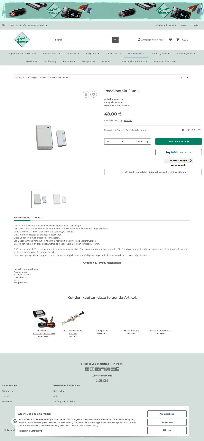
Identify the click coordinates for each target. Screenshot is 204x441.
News (183, 25)
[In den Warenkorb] (4, 87)
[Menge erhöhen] (147, 141)
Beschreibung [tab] (22, 217)
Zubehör (119, 102)
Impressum (25, 432)
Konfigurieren (165, 423)
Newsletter (7, 401)
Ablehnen (165, 431)
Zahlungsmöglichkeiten (64, 401)
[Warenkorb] (182, 40)
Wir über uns (8, 391)
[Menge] (122, 141)
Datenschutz (59, 391)
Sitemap (6, 396)
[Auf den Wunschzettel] (93, 94)
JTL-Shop (188, 437)
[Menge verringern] (107, 141)
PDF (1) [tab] (39, 217)
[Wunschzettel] (170, 40)
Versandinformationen (64, 406)
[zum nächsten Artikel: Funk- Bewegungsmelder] (187, 78)
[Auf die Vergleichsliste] (86, 94)
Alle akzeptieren (165, 416)
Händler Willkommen (165, 25)
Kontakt (194, 25)
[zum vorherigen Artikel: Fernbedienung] (181, 78)
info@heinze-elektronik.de (33, 25)
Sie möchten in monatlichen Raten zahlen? (153, 172)
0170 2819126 (10, 25)
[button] (151, 40)
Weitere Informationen (174, 172)
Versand (128, 120)
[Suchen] (82, 40)
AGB (55, 396)
